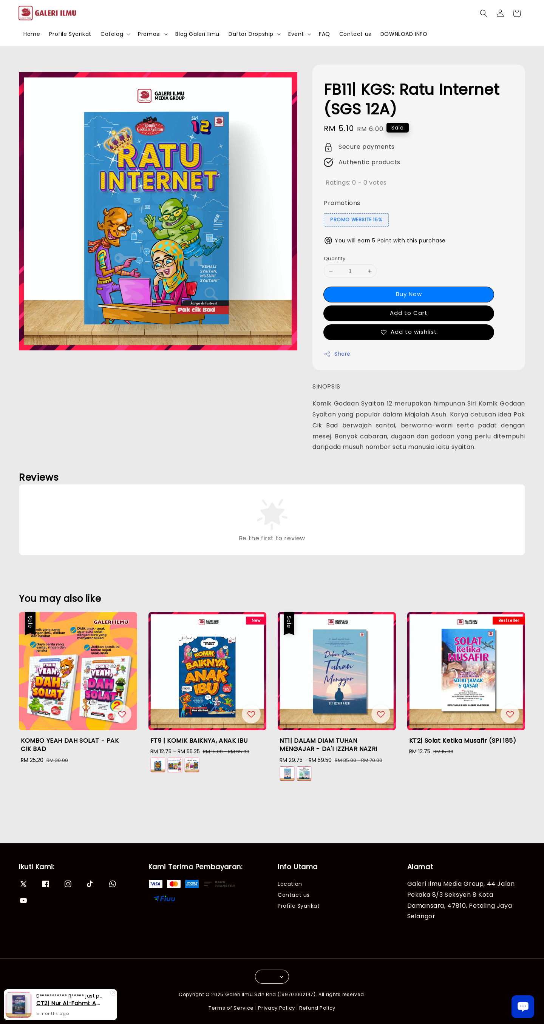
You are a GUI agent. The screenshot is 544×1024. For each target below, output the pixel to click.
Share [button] (337, 354)
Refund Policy (317, 1008)
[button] (483, 13)
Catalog (111, 34)
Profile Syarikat (70, 34)
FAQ (324, 34)
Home (31, 34)
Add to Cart (409, 313)
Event (296, 34)
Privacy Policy (276, 1008)
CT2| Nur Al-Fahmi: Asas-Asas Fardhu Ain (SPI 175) (69, 1003)
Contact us (355, 34)
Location (290, 884)
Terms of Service (231, 1008)
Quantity (334, 258)
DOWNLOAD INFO (404, 34)
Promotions (342, 203)
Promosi (149, 34)
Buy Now (409, 294)
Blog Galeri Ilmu (197, 34)
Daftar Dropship (251, 34)
